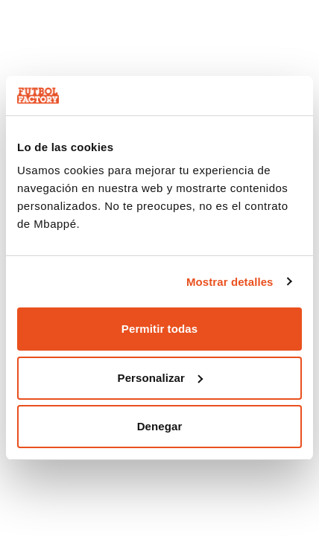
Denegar (160, 426)
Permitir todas (159, 328)
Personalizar (160, 377)
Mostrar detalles (230, 281)
